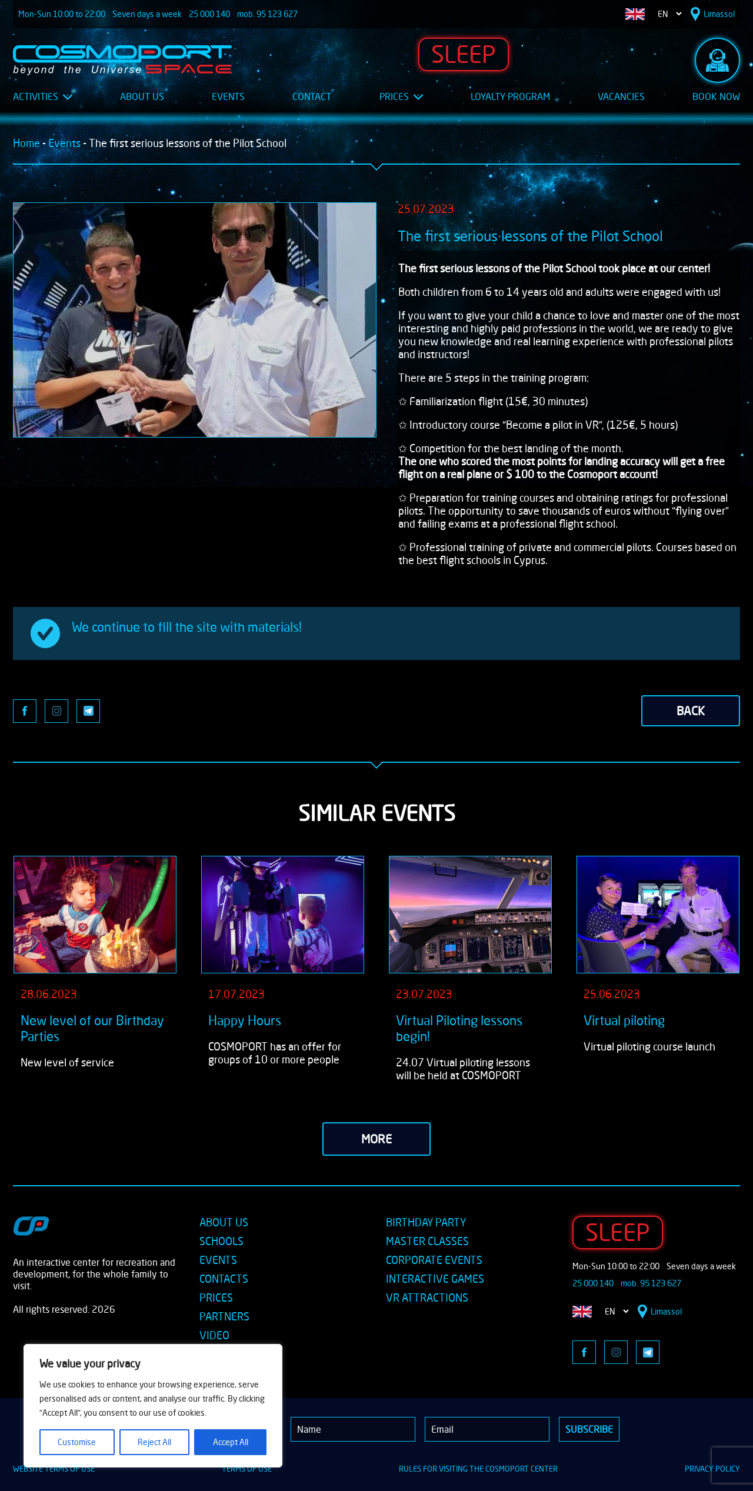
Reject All (154, 1442)
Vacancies (621, 96)
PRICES (216, 1297)
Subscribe (589, 1429)
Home (26, 142)
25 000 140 (209, 14)
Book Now (716, 96)
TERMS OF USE (247, 1468)
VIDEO (214, 1335)
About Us (142, 96)
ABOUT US (223, 1222)
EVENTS (218, 1259)
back (691, 710)
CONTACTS (223, 1278)
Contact (311, 96)
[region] (153, 1405)
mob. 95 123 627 (267, 14)
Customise (77, 1442)
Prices (401, 96)
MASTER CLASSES (427, 1241)
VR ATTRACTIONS (427, 1297)
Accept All (230, 1442)
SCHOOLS (221, 1241)
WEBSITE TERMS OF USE (54, 1468)
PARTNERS (224, 1316)
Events (228, 96)
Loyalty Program (510, 96)
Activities (42, 96)
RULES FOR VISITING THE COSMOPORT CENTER (478, 1468)
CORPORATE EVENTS (434, 1259)
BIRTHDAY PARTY (426, 1222)
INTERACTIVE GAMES (435, 1278)
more (376, 1139)
